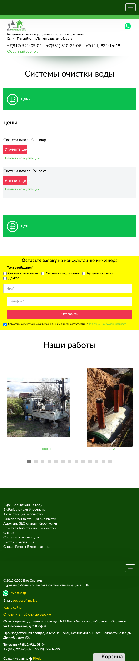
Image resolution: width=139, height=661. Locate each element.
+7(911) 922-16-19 (103, 46)
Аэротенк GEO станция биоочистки (30, 523)
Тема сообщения (20, 267)
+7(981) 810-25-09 (63, 46)
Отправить (69, 314)
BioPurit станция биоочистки (24, 509)
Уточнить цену (16, 149)
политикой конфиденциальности (108, 324)
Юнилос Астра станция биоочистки (30, 519)
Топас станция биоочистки (23, 514)
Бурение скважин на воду (22, 505)
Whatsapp (14, 593)
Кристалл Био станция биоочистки (29, 528)
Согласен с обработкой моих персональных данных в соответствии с (65, 324)
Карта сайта (12, 607)
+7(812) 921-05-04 (24, 46)
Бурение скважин (97, 273)
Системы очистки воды (21, 537)
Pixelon (38, 658)
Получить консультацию (21, 158)
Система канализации (60, 273)
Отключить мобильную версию (27, 614)
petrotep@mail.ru (25, 600)
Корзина (108, 657)
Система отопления (20, 273)
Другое (11, 278)
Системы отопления (18, 542)
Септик (8, 533)
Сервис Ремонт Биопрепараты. (26, 546)
